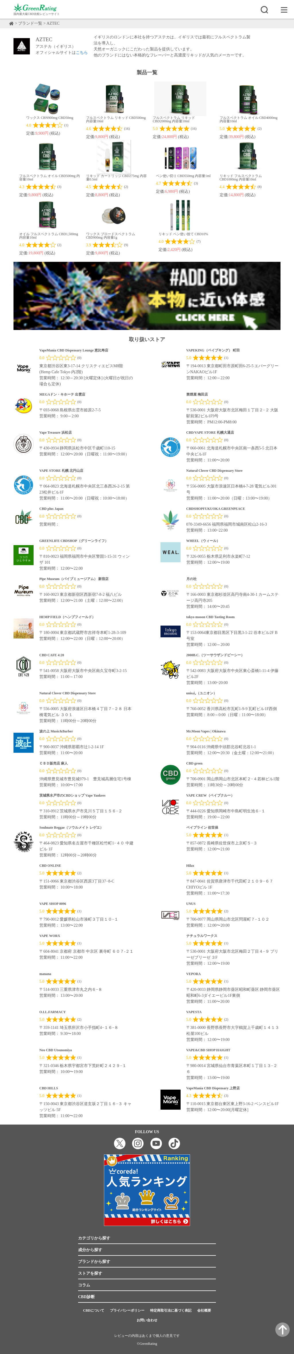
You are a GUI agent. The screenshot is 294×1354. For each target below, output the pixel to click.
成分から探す (90, 1250)
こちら (82, 52)
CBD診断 (86, 1297)
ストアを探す (90, 1273)
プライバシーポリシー (127, 1310)
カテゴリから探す (94, 1238)
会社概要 (204, 1310)
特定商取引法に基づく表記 (171, 1310)
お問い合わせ (147, 1320)
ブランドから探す (94, 1261)
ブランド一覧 (30, 23)
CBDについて (93, 1310)
